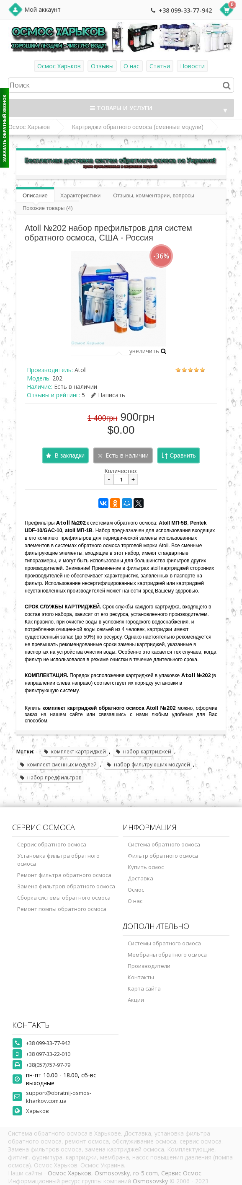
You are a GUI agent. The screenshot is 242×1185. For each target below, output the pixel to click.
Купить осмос (146, 867)
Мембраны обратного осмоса (167, 954)
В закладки (69, 455)
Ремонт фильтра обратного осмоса (64, 875)
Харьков (37, 1111)
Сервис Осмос (181, 1173)
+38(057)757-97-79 (48, 1065)
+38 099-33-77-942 (185, 10)
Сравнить (183, 455)
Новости (192, 66)
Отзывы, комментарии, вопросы (153, 195)
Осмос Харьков (59, 66)
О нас (131, 66)
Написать (108, 395)
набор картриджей (143, 751)
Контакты (141, 977)
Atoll (81, 370)
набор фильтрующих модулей (148, 764)
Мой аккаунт (42, 9)
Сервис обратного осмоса (51, 844)
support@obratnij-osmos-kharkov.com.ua (58, 1097)
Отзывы (102, 66)
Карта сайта (144, 988)
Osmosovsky (112, 1173)
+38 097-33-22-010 (48, 1054)
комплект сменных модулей (58, 764)
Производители (149, 966)
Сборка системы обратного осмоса (64, 897)
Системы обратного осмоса (164, 943)
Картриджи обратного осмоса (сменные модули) (137, 127)
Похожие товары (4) (48, 208)
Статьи (159, 66)
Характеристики (80, 195)
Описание (35, 195)
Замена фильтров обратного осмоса (66, 886)
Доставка (140, 878)
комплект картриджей (74, 751)
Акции (136, 1000)
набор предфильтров (50, 777)
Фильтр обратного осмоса (163, 855)
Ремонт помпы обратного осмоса (61, 909)
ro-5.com (145, 1173)
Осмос (136, 889)
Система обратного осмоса (164, 844)
